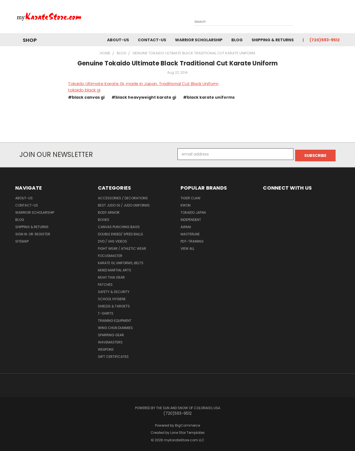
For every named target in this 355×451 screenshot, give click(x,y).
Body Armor (109, 211)
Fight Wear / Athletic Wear (122, 247)
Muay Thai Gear (111, 276)
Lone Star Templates (187, 431)
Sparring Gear (111, 333)
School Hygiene (112, 297)
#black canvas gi (86, 97)
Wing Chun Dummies (115, 326)
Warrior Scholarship (198, 40)
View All (187, 247)
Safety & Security (114, 290)
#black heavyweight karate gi (143, 97)
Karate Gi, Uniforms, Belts (120, 261)
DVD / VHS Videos (112, 240)
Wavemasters (110, 340)
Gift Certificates (113, 355)
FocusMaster (110, 254)
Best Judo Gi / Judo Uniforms (124, 204)
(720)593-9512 (325, 40)
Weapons (106, 348)
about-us (118, 40)
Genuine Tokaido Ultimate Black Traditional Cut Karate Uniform (177, 63)
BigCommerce (187, 424)
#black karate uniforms (209, 97)
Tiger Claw (191, 196)
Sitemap (22, 240)
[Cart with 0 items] (338, 18)
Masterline (190, 232)
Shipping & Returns (273, 40)
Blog (237, 40)
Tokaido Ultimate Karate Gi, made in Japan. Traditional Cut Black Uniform (143, 83)
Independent (191, 218)
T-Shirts (105, 312)
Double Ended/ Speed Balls (120, 232)
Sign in (21, 232)
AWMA (186, 225)
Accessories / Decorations (123, 196)
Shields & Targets (114, 304)
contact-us (152, 40)
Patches (105, 283)
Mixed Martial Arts (114, 268)
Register (42, 232)
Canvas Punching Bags (119, 225)
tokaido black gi (84, 90)
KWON (186, 204)
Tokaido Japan (193, 211)
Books (103, 218)
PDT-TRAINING (192, 240)
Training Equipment (114, 319)
